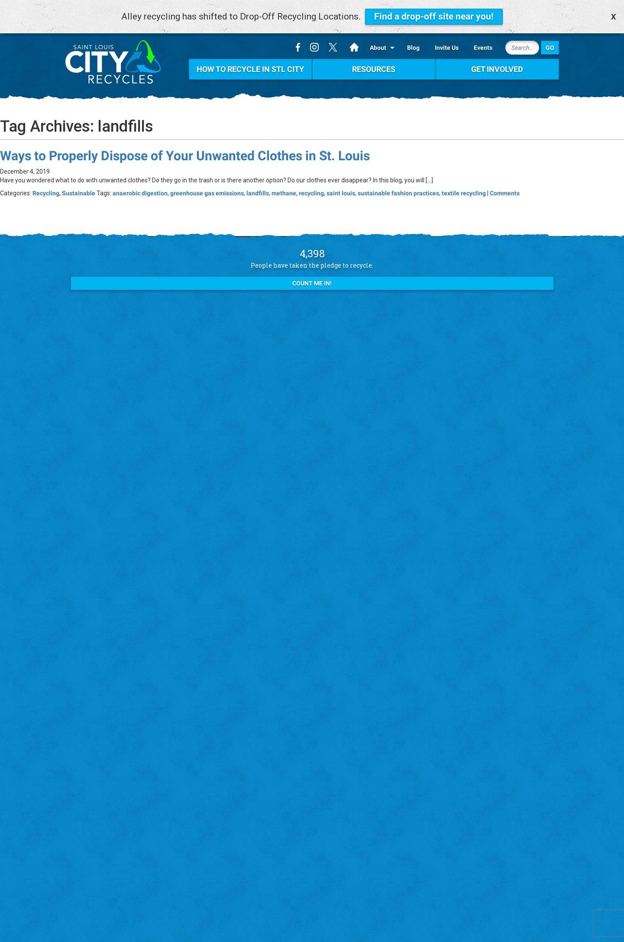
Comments (505, 193)
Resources (373, 69)
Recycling (45, 193)
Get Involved (497, 69)
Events (483, 47)
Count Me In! (312, 283)
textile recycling (464, 193)
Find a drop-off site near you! (434, 16)
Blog (413, 47)
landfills (257, 193)
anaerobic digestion (140, 193)
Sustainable (78, 193)
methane (284, 193)
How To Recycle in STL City (250, 69)
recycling (311, 193)
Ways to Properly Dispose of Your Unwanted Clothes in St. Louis (185, 155)
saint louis (341, 193)
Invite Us (447, 47)
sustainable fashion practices (398, 193)
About (378, 47)
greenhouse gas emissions (207, 193)
